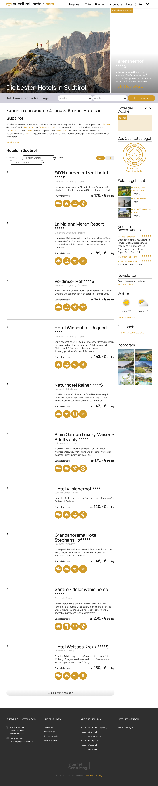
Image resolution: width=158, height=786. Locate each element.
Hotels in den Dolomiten (91, 736)
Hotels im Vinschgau (89, 749)
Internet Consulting (93, 775)
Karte (109, 157)
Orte (88, 4)
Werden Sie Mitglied (126, 727)
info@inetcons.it (17, 738)
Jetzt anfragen (141, 98)
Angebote (115, 4)
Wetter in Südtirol (126, 361)
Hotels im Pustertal (89, 745)
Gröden (29, 130)
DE (147, 4)
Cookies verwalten (51, 736)
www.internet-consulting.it (21, 741)
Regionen (75, 4)
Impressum (48, 727)
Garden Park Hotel (128, 301)
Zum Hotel (126, 169)
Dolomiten (105, 124)
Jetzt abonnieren (126, 328)
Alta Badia (15, 130)
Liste (100, 157)
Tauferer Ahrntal (47, 127)
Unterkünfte (134, 4)
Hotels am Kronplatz (89, 740)
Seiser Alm (61, 130)
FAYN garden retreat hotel (138, 233)
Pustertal (28, 127)
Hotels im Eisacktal (89, 732)
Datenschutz (49, 731)
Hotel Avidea (138, 242)
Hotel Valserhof (126, 281)
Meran (28, 133)
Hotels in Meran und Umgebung (94, 727)
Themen (100, 4)
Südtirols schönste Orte (132, 377)
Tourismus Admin (51, 740)
